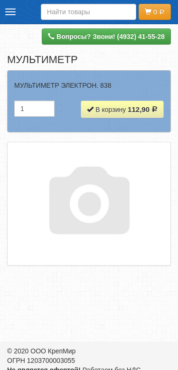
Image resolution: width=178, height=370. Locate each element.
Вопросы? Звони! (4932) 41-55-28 (106, 36)
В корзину (122, 109)
